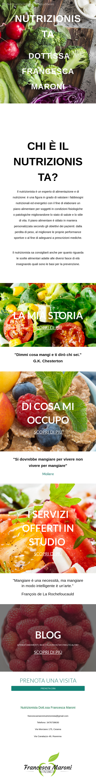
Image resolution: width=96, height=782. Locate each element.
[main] (48, 51)
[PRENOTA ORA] (48, 688)
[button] (3, 4)
